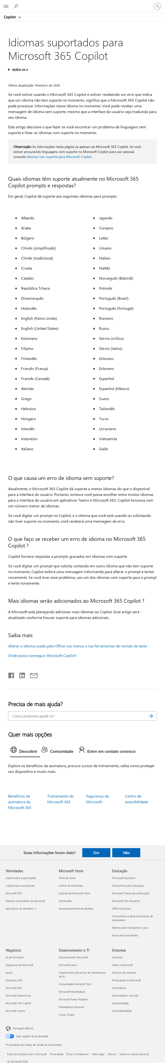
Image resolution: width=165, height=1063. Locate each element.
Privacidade (56, 1054)
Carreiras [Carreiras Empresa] (117, 957)
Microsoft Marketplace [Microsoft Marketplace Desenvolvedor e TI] (72, 991)
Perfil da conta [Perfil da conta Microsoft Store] (67, 878)
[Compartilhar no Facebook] (11, 674)
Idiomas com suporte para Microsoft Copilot (59, 156)
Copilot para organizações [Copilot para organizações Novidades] (21, 878)
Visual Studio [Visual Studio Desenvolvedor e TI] (66, 1014)
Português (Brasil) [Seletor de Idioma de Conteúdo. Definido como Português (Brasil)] (23, 1028)
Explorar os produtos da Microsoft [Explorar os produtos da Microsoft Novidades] (25, 901)
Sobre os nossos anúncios (134, 1054)
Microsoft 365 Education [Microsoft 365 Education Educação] (126, 901)
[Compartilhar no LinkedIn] (20, 674)
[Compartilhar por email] (32, 674)
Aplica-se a (20, 69)
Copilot (10, 17)
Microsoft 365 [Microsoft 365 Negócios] (14, 988)
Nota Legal (98, 1054)
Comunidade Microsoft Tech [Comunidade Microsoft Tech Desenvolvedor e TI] (75, 984)
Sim (96, 852)
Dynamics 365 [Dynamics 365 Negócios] (14, 980)
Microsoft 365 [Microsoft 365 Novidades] (14, 893)
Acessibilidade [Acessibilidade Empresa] (120, 1003)
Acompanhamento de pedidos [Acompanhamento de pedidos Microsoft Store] (76, 908)
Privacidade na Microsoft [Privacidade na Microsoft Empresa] (126, 980)
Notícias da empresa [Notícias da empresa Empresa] (124, 972)
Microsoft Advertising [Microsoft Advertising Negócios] (18, 995)
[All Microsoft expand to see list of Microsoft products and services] (6, 6)
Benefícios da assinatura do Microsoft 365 (19, 801)
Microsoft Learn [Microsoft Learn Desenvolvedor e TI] (68, 965)
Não (126, 852)
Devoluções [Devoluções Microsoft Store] (65, 901)
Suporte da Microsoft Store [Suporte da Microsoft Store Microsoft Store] (74, 893)
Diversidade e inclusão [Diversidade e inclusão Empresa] (125, 995)
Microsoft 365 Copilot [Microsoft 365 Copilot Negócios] (18, 1003)
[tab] (25, 751)
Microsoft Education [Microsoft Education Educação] (123, 878)
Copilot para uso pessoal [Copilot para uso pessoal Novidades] (20, 885)
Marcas (112, 1054)
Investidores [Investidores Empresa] (119, 988)
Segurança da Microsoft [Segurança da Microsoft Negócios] (19, 965)
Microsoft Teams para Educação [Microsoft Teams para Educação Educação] (130, 893)
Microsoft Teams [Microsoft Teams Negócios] (15, 1011)
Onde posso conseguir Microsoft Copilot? (42, 655)
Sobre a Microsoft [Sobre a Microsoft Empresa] (122, 965)
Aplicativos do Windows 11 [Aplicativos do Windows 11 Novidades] (21, 908)
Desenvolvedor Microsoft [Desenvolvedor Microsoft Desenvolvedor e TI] (73, 957)
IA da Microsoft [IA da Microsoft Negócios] (15, 957)
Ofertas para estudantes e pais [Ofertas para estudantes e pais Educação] (130, 927)
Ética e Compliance (77, 1054)
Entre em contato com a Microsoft (27, 1054)
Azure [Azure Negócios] (9, 972)
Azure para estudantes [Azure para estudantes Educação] (125, 935)
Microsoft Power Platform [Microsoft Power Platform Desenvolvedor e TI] (73, 999)
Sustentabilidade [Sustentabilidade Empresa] (122, 1011)
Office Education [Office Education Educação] (121, 908)
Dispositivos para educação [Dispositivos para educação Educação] (128, 885)
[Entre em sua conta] (157, 6)
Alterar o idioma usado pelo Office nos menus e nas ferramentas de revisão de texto (77, 645)
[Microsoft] (82, 3)
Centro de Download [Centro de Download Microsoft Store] (71, 885)
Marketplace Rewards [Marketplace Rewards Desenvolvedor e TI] (71, 1007)
